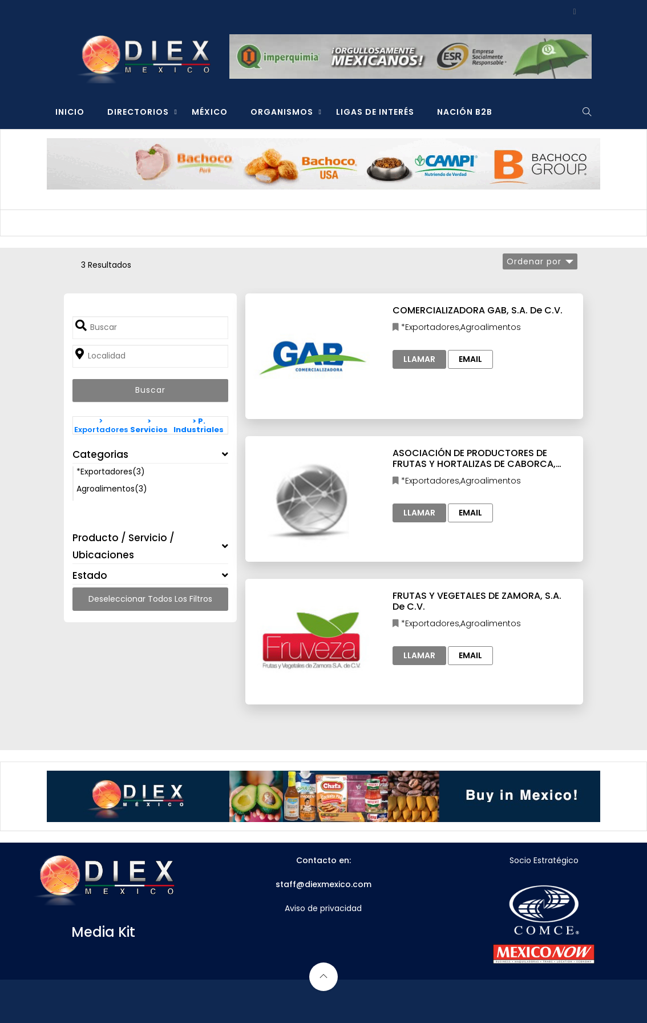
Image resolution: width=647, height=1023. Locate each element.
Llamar (419, 359)
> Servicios (149, 425)
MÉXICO (210, 112)
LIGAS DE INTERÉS (375, 112)
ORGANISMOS (281, 112)
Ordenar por (534, 261)
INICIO (69, 112)
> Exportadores (101, 425)
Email (470, 359)
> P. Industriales (198, 425)
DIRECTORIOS (138, 112)
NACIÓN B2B (464, 112)
